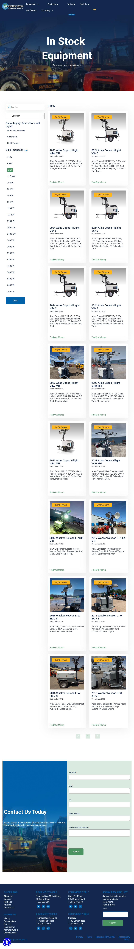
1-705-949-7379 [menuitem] (75, 905)
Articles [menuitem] (7, 908)
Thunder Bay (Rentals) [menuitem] (46, 921)
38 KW (10, 192)
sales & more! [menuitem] (108, 908)
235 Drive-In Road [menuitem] (76, 902)
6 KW (9, 166)
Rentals (86, 3)
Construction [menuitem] (10, 924)
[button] (13, 8)
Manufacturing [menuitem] (11, 933)
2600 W (10, 243)
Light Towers (13, 146)
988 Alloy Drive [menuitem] (43, 902)
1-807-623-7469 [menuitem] (43, 926)
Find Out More (57, 185)
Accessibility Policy (124, 941)
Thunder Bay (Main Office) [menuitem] (48, 899)
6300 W (10, 281)
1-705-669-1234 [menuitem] (75, 926)
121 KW (10, 217)
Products (55, 3)
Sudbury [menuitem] (72, 921)
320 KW (10, 224)
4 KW (9, 160)
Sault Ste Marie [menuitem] (75, 899)
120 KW (10, 211)
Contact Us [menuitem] (9, 910)
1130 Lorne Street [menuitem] (76, 923)
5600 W (10, 275)
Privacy (79, 940)
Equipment (34, 3)
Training (71, 4)
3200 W (10, 256)
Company (49, 9)
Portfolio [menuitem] (8, 905)
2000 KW (11, 230)
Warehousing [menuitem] (10, 935)
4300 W (10, 262)
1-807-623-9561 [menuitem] (43, 905)
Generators (12, 139)
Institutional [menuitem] (9, 930)
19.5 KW (11, 179)
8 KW (10, 173)
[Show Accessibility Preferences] (7, 942)
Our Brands (31, 10)
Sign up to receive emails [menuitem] (113, 899)
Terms (89, 940)
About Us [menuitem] (8, 899)
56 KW (10, 198)
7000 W (10, 294)
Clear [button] (26, 153)
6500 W (10, 288)
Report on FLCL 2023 (105, 940)
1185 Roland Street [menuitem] (45, 923)
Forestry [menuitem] (7, 927)
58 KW (10, 205)
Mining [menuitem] (7, 921)
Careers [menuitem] (7, 902)
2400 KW (11, 237)
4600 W (10, 269)
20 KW (10, 185)
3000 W (10, 249)
